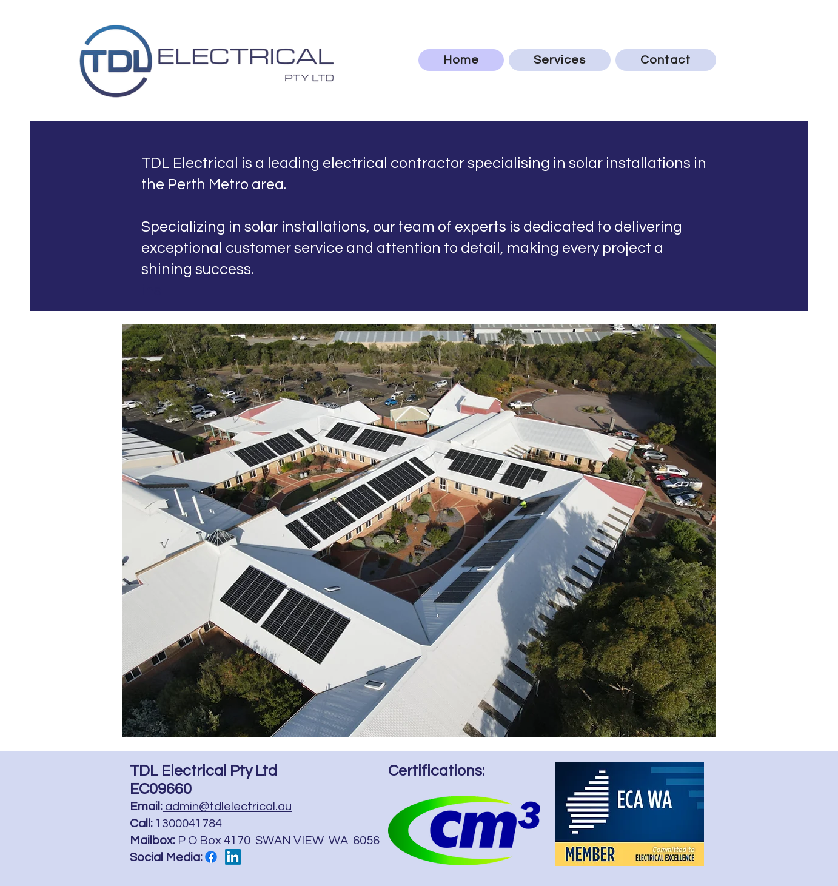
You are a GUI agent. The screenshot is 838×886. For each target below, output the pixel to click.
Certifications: (436, 771)
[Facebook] (211, 857)
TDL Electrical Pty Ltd (203, 771)
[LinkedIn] (233, 857)
